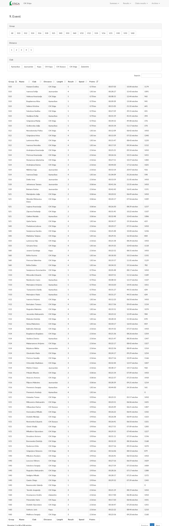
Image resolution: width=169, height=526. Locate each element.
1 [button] (11, 50)
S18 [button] (46, 33)
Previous (144, 523)
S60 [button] (74, 33)
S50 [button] (67, 33)
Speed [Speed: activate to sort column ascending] (129, 81)
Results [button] (127, 3)
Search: (148, 76)
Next (158, 523)
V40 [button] (118, 33)
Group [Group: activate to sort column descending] (11, 81)
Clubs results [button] (141, 3)
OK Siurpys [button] (61, 67)
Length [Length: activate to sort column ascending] (97, 81)
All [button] (12, 33)
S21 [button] (53, 33)
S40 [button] (60, 33)
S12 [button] (25, 33)
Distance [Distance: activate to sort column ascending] (78, 81)
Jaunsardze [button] (28, 67)
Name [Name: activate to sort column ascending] (27, 81)
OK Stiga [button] (73, 67)
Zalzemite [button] (85, 67)
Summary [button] (114, 3)
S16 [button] (39, 33)
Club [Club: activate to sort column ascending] (59, 81)
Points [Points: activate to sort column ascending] (149, 81)
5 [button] (31, 50)
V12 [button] (89, 33)
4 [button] (26, 50)
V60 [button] (132, 33)
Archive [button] (156, 3)
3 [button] (21, 50)
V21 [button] (110, 33)
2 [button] (16, 50)
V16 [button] (103, 33)
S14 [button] (32, 33)
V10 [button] (81, 33)
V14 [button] (96, 33)
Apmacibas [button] (15, 67)
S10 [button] (18, 33)
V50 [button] (125, 33)
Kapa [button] (39, 67)
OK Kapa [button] (49, 67)
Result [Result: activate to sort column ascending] (113, 81)
